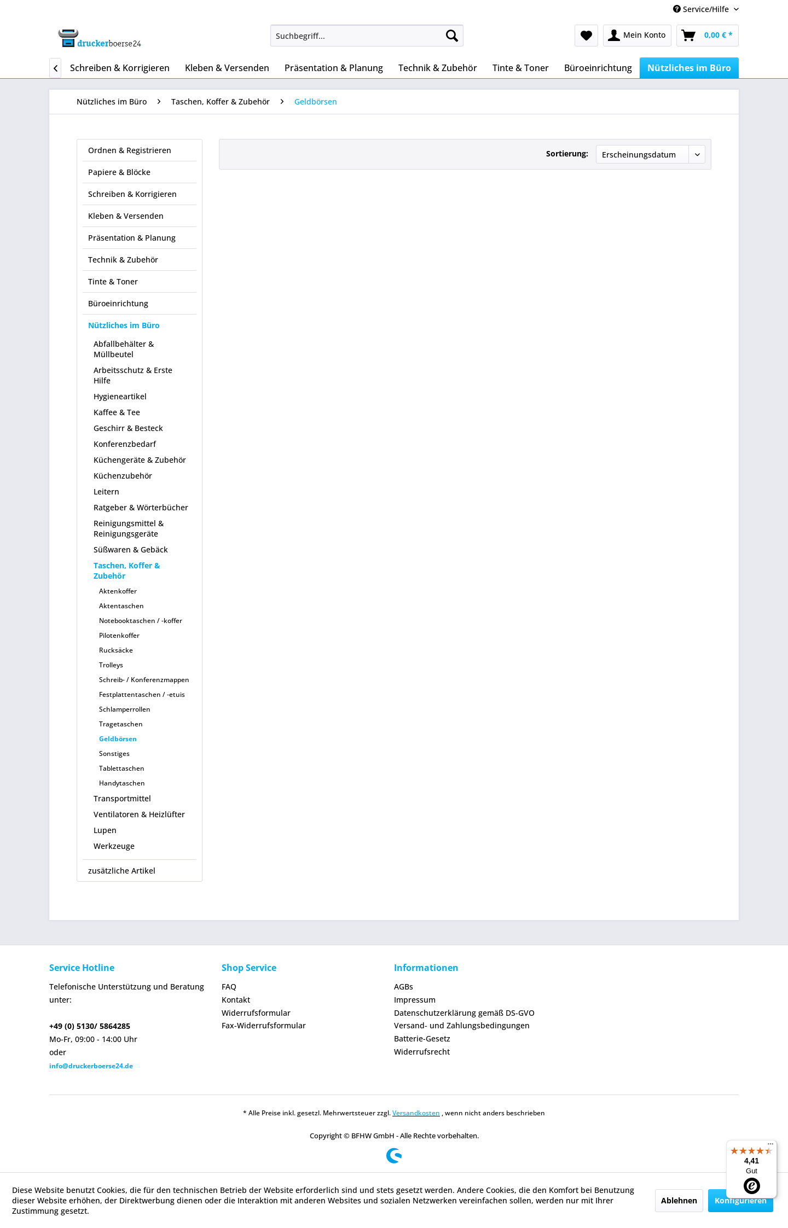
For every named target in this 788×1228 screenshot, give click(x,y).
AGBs (403, 986)
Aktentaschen (121, 605)
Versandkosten (416, 1113)
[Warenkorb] (707, 35)
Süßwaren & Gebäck (131, 549)
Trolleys (111, 665)
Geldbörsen (118, 738)
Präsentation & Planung (132, 237)
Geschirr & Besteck (128, 428)
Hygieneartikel (120, 396)
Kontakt (236, 999)
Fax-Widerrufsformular (264, 1025)
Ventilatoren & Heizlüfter (139, 814)
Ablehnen (679, 1200)
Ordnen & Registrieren (129, 150)
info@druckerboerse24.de (91, 1065)
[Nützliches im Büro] (689, 67)
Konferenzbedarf (125, 444)
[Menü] (770, 1146)
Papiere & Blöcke (119, 172)
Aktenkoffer (118, 591)
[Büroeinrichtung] (598, 67)
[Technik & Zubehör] (438, 67)
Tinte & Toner (113, 281)
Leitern (106, 491)
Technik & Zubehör (123, 259)
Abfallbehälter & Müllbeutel (124, 349)
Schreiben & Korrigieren (132, 194)
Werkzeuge (114, 846)
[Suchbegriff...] (366, 35)
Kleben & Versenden (126, 216)
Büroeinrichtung (118, 303)
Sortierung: (567, 153)
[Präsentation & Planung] (334, 67)
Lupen (105, 830)
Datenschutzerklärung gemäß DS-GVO (464, 1013)
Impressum (415, 999)
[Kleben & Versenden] (227, 67)
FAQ (229, 986)
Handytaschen (122, 783)
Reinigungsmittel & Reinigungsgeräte (129, 528)
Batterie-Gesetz (422, 1038)
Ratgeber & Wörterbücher (141, 507)
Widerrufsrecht (422, 1051)
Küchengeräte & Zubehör (140, 460)
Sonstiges (114, 753)
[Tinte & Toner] (521, 67)
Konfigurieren (741, 1200)
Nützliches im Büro (124, 325)
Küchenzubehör (123, 475)
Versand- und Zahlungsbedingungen (462, 1025)
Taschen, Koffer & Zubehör (127, 570)
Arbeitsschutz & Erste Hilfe (133, 375)
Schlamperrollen (124, 709)
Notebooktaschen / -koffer (140, 620)
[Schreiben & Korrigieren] (119, 67)
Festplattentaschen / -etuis (142, 694)
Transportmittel (122, 798)
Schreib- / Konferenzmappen (144, 679)
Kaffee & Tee (117, 412)
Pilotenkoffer (119, 635)
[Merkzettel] (586, 35)
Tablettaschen (121, 768)
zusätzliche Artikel (121, 870)
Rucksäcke (116, 650)
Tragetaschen (121, 724)
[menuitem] (366, 35)
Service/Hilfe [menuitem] (702, 9)
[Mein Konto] (637, 35)
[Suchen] (452, 35)
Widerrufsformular (256, 1013)
